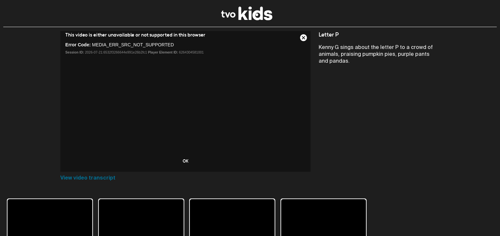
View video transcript (87, 177)
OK (186, 161)
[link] (246, 18)
